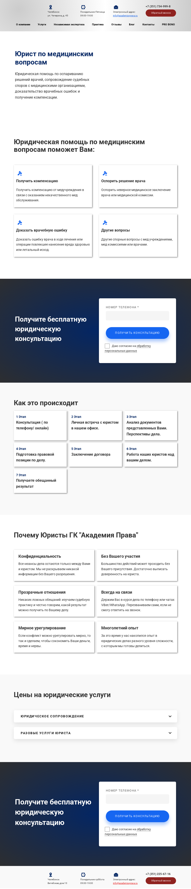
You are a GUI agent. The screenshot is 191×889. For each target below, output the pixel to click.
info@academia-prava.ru (125, 15)
